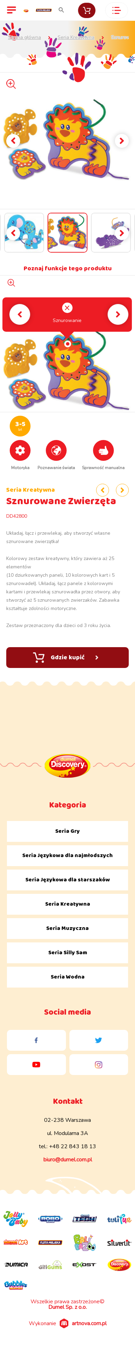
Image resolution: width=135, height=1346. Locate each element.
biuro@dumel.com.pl (67, 1159)
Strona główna (24, 37)
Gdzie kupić (65, 657)
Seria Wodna (68, 977)
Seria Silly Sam (67, 952)
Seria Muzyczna (67, 928)
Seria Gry (67, 831)
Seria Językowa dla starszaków (67, 879)
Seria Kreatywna (76, 37)
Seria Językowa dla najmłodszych (67, 855)
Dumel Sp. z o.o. (67, 1307)
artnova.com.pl (89, 1323)
